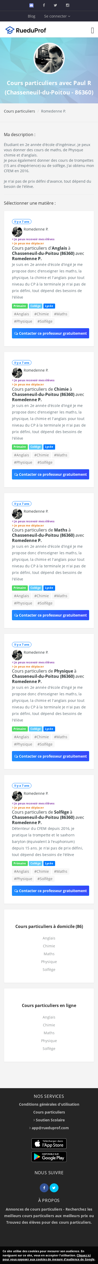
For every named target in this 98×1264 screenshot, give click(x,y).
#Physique (23, 321)
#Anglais (21, 313)
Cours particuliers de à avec (48, 394)
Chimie (49, 945)
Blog (31, 16)
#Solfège (45, 321)
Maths (49, 953)
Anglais (49, 938)
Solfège (49, 969)
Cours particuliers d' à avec (48, 253)
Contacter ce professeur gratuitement (50, 333)
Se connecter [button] (57, 16)
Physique (49, 961)
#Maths (60, 313)
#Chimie (41, 313)
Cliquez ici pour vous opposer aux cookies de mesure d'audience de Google (49, 1257)
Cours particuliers (19, 111)
